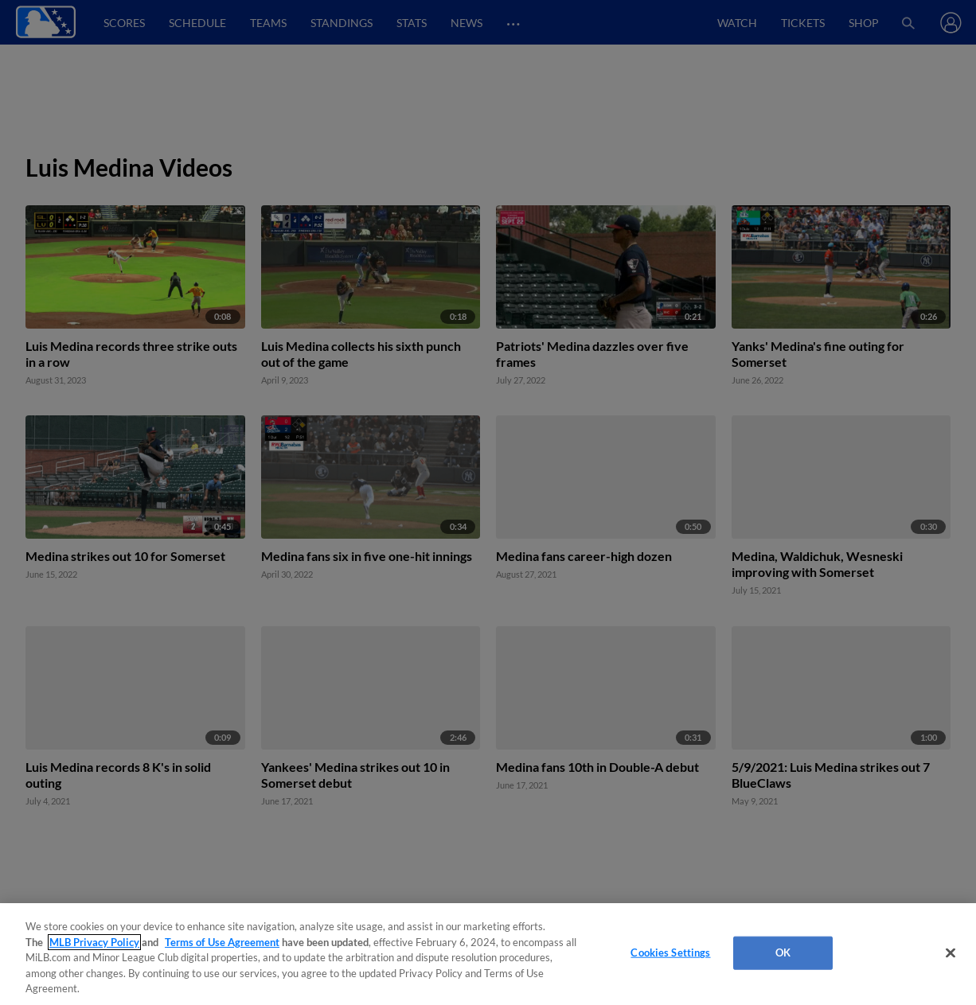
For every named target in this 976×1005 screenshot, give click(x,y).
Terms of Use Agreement (222, 942)
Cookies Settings (670, 952)
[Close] (950, 953)
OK (783, 952)
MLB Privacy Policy (94, 942)
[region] (488, 954)
